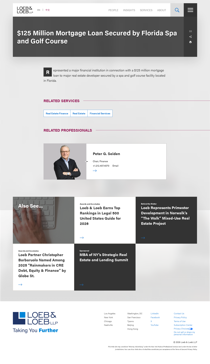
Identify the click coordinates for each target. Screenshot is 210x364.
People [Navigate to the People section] (113, 10)
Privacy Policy (180, 317)
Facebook (155, 317)
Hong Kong (132, 328)
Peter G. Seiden (106, 153)
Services (146, 10)
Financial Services (100, 113)
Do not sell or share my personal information (184, 333)
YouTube (154, 325)
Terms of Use (179, 321)
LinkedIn (155, 313)
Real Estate (79, 113)
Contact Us (179, 313)
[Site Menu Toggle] (190, 10)
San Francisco (133, 317)
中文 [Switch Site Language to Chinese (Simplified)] (48, 9)
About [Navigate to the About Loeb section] (161, 10)
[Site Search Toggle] (177, 10)
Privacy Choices (183, 328)
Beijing (130, 325)
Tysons (130, 321)
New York (108, 317)
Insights (129, 10)
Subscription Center (183, 325)
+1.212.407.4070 (101, 165)
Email (115, 165)
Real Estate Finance (57, 113)
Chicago (108, 321)
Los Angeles (109, 313)
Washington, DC (134, 313)
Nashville (108, 325)
